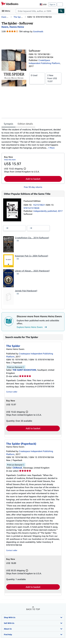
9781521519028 (31, 208)
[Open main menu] (7, 11)
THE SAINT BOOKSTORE (24, 370)
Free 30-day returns (33, 187)
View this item (10, 159)
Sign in (52, 4)
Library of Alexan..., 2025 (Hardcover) (32, 270)
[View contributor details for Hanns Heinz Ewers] (13, 26)
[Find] (61, 11)
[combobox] (37, 11)
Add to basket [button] (33, 178)
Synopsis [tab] (8, 123)
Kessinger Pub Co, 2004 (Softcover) (31, 255)
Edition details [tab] (25, 123)
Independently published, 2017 (48, 211)
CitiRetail (17, 467)
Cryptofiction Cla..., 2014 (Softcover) (32, 237)
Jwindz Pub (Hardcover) (26, 290)
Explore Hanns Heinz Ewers (32, 327)
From (53, 78)
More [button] (52, 147)
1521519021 (39, 205)
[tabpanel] (32, 138)
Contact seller (11, 392)
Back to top (33, 609)
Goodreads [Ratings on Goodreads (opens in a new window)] (38, 31)
